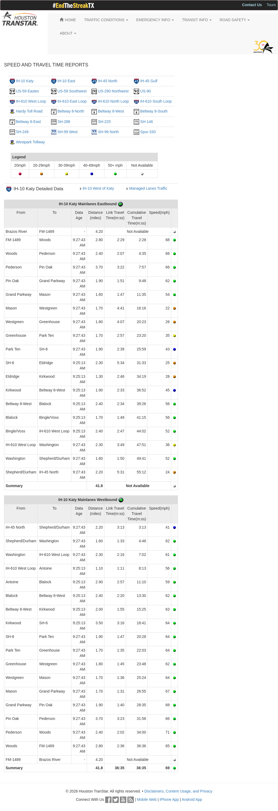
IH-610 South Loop (156, 101)
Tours (271, 5)
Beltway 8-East (28, 121)
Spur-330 (148, 132)
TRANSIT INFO (197, 20)
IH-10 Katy (24, 81)
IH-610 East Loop (72, 101)
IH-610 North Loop (113, 101)
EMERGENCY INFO (155, 20)
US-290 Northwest (113, 91)
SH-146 (146, 121)
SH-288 (64, 121)
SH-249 (22, 132)
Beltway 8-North (71, 111)
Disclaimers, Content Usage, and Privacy (178, 791)
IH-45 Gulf (148, 81)
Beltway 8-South (153, 111)
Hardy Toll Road (29, 111)
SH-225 (104, 121)
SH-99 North (108, 132)
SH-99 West (68, 132)
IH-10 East (66, 81)
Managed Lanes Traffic (148, 188)
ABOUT (68, 33)
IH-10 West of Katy (98, 188)
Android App (192, 799)
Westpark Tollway (30, 142)
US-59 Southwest (72, 91)
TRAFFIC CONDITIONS (106, 20)
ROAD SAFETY (235, 20)
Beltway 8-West (111, 111)
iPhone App (169, 799)
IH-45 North (107, 81)
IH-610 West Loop (31, 101)
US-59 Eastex (27, 91)
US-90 (145, 91)
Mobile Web (147, 799)
